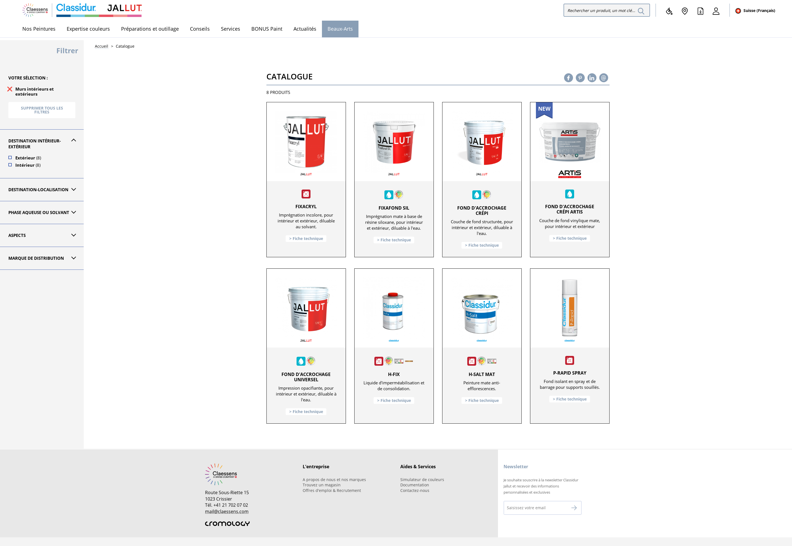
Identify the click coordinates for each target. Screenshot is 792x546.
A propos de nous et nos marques (334, 479)
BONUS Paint (266, 28)
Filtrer (67, 50)
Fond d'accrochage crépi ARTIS (569, 209)
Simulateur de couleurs (422, 479)
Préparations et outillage (150, 28)
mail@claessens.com (227, 511)
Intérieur (27, 165)
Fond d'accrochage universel (306, 377)
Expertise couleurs (88, 28)
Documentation (414, 484)
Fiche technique (308, 238)
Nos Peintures (39, 28)
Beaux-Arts (340, 28)
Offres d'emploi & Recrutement (332, 490)
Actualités (304, 28)
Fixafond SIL (394, 208)
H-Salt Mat (482, 374)
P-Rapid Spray (569, 373)
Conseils (200, 28)
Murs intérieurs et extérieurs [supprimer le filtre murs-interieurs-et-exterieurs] (34, 91)
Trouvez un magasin (322, 484)
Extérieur (28, 157)
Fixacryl (306, 206)
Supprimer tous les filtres (42, 110)
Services (230, 28)
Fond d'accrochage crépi (481, 210)
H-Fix (394, 374)
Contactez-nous (414, 490)
